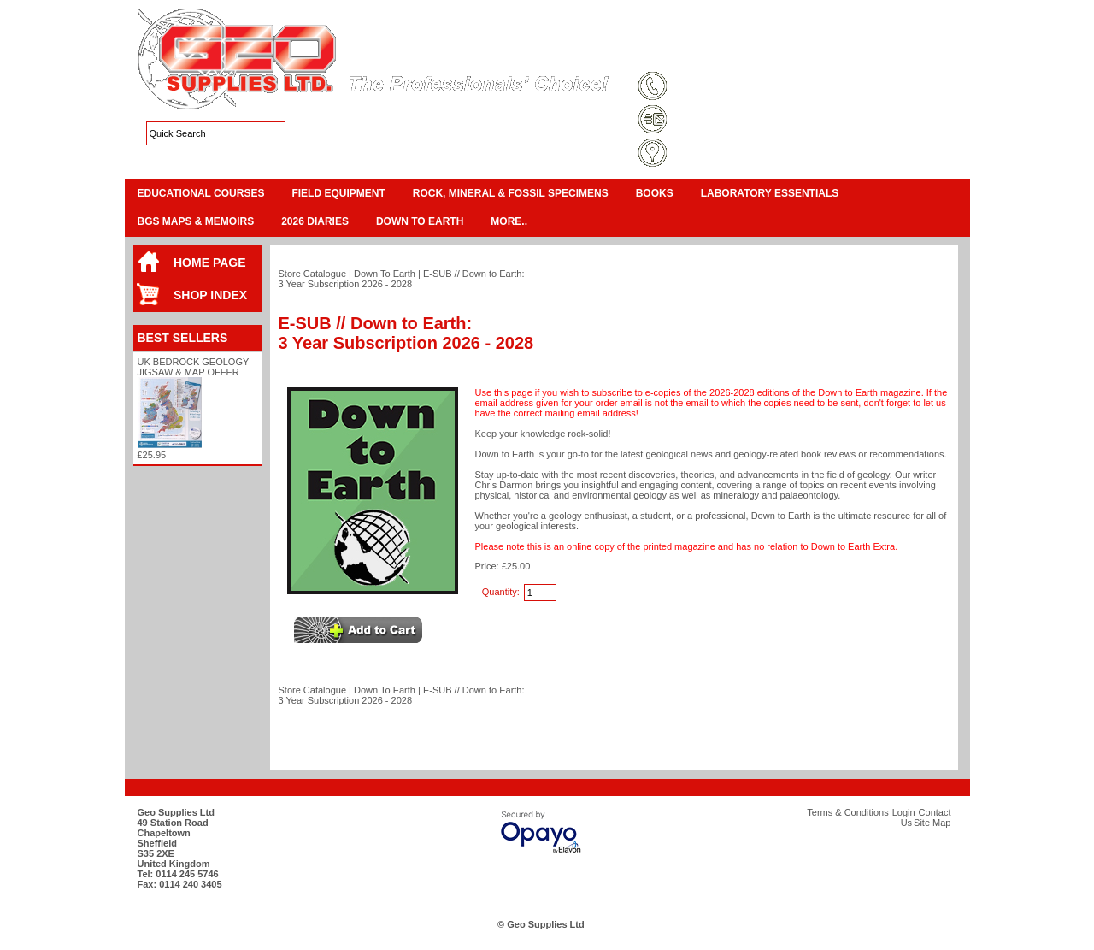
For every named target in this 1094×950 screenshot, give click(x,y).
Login (820, 55)
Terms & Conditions (697, 55)
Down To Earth (419, 221)
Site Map (774, 55)
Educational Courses (201, 193)
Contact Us (873, 55)
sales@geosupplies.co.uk (729, 120)
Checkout (940, 34)
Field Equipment (338, 193)
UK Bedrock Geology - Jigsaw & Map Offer (196, 367)
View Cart (889, 34)
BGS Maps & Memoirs (196, 221)
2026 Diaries (315, 221)
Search (929, 55)
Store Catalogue (313, 273)
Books (654, 193)
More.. (509, 221)
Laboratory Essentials (770, 193)
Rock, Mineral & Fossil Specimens (511, 193)
